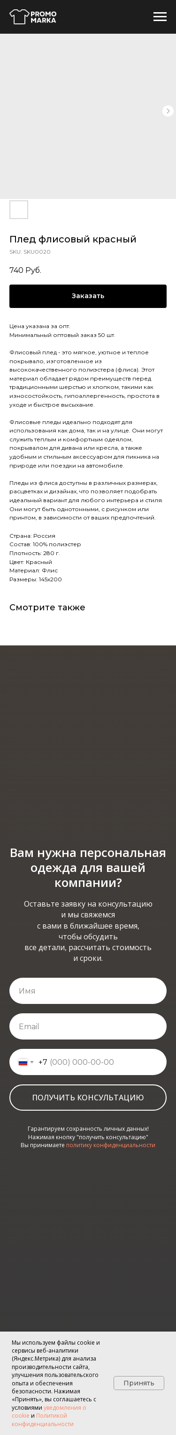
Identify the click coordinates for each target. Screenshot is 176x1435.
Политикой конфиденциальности (43, 1420)
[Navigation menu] (160, 17)
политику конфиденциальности (110, 1145)
